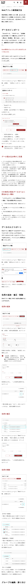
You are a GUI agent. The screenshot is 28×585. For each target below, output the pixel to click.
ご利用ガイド (9, 6)
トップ (3, 6)
